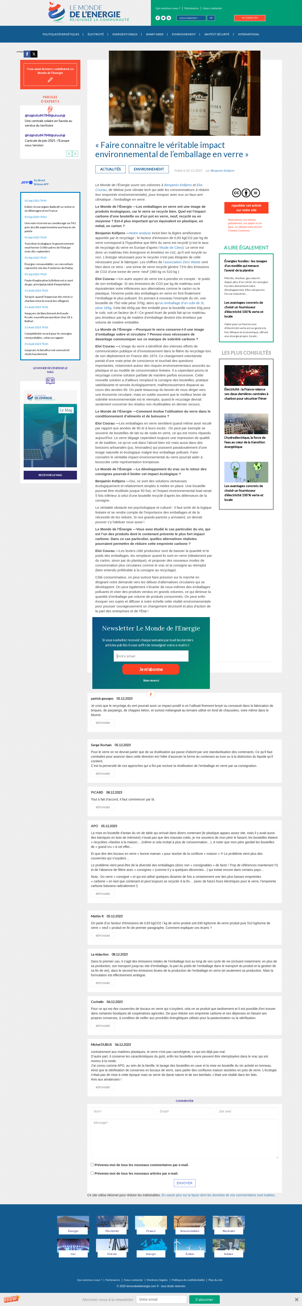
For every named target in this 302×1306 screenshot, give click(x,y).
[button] (151, 628)
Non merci (151, 680)
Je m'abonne (150, 669)
